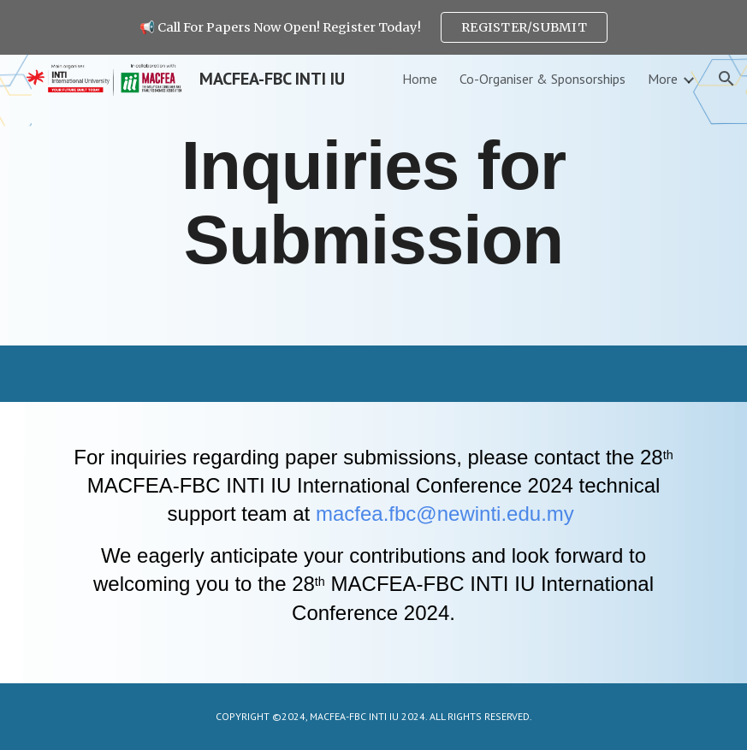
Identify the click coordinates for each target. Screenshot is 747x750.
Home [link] (419, 78)
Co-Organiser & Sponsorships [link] (542, 78)
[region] (373, 27)
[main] (374, 200)
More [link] (663, 78)
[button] (726, 78)
